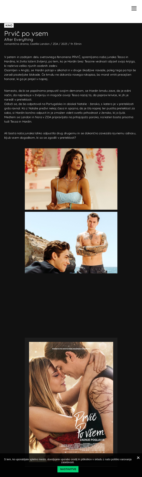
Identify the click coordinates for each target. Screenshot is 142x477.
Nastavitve (68, 469)
